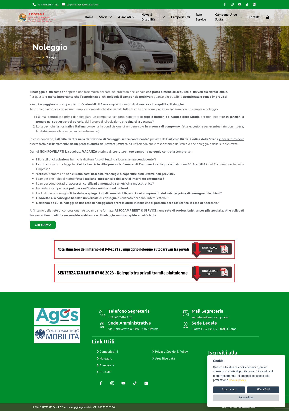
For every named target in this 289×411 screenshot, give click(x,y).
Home (89, 17)
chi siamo (21, 224)
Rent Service (201, 17)
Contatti (254, 17)
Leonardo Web (247, 407)
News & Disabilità (153, 17)
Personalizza (246, 397)
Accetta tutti (229, 389)
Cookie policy (237, 380)
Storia (105, 17)
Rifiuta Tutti (263, 389)
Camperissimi (180, 17)
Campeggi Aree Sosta (229, 17)
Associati (126, 17)
